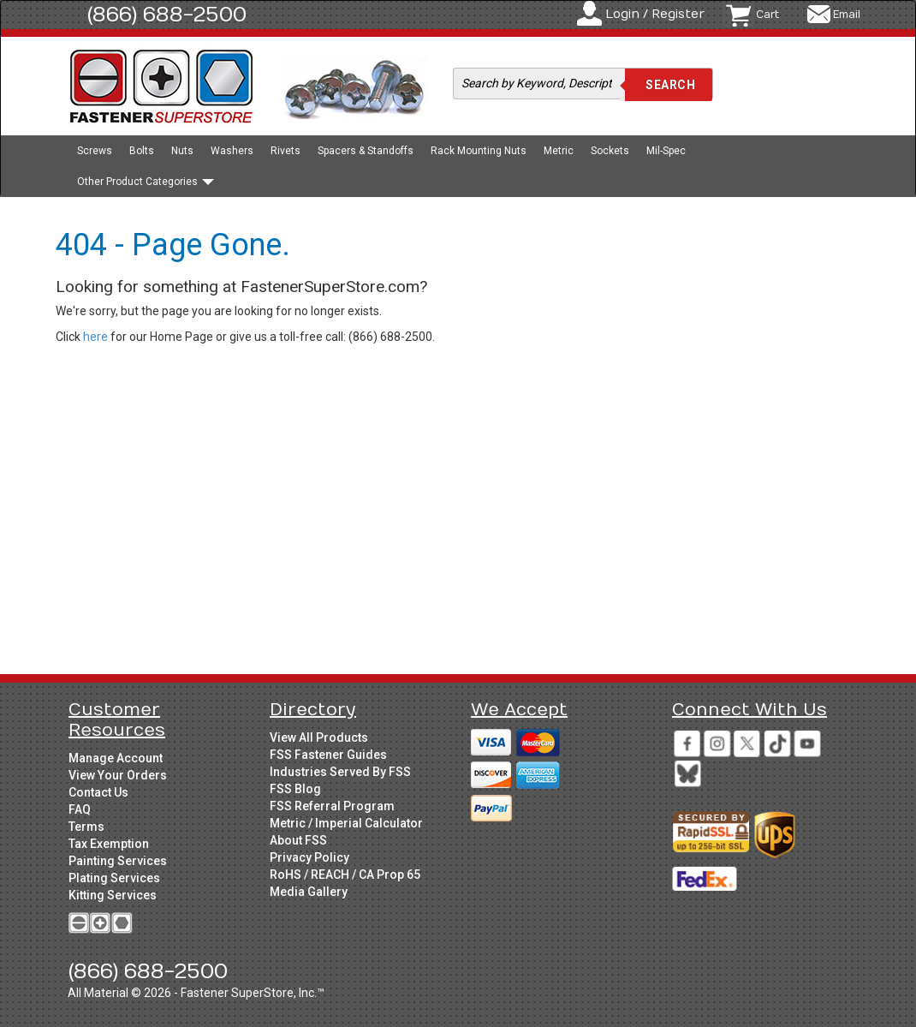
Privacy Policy (309, 857)
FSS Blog (295, 789)
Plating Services (114, 878)
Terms (86, 826)
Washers (232, 151)
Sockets (610, 151)
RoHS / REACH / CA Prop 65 (345, 874)
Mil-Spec (666, 151)
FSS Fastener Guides (328, 754)
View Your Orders (117, 775)
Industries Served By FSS (340, 772)
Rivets (285, 151)
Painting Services (117, 861)
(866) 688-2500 (167, 15)
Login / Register (655, 14)
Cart (767, 15)
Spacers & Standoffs (365, 151)
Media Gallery (309, 892)
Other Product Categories (145, 182)
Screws (94, 151)
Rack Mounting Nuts (478, 151)
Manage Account (115, 758)
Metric (559, 151)
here (95, 336)
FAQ (79, 809)
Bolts (141, 151)
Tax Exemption (108, 844)
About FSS (298, 840)
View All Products (319, 737)
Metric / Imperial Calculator (346, 823)
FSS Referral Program (332, 806)
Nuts (182, 151)
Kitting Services (112, 895)
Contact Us (98, 792)
